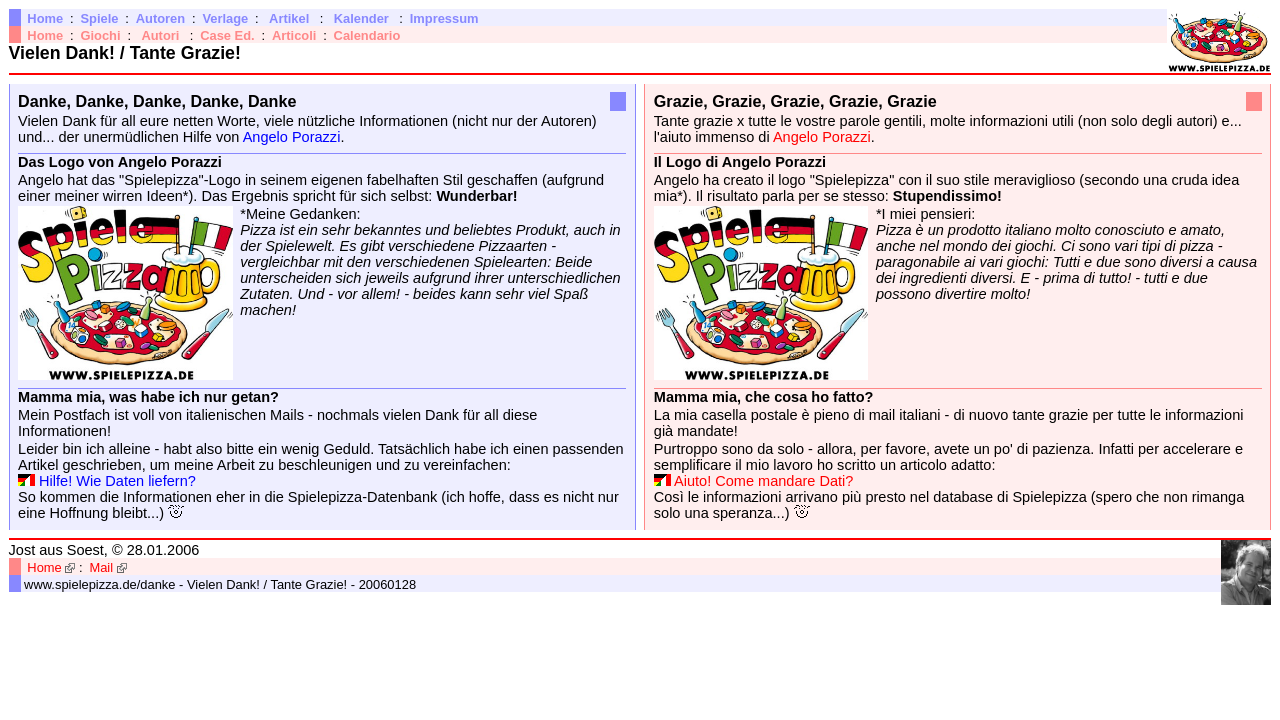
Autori (160, 35)
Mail (101, 567)
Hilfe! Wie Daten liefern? (117, 481)
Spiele (99, 18)
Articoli (294, 35)
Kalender (361, 18)
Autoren (160, 18)
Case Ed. (227, 35)
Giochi (100, 35)
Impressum (444, 18)
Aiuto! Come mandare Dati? (763, 481)
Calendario (367, 35)
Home (45, 18)
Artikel (289, 18)
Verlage (225, 18)
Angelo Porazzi (292, 137)
